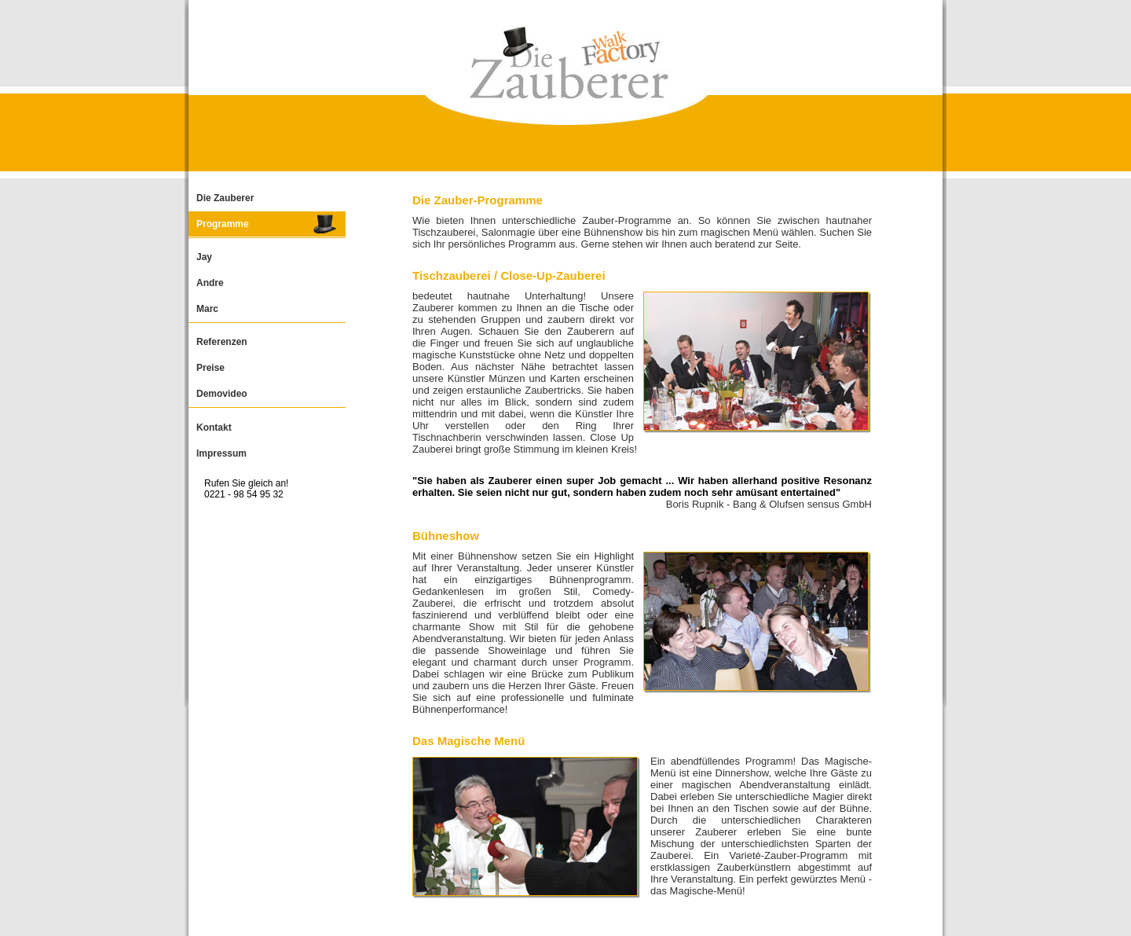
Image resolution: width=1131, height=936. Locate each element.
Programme (222, 223)
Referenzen (221, 341)
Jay (204, 256)
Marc (207, 308)
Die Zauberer (225, 198)
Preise (210, 367)
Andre (210, 282)
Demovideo (221, 393)
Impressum (221, 453)
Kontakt (214, 427)
